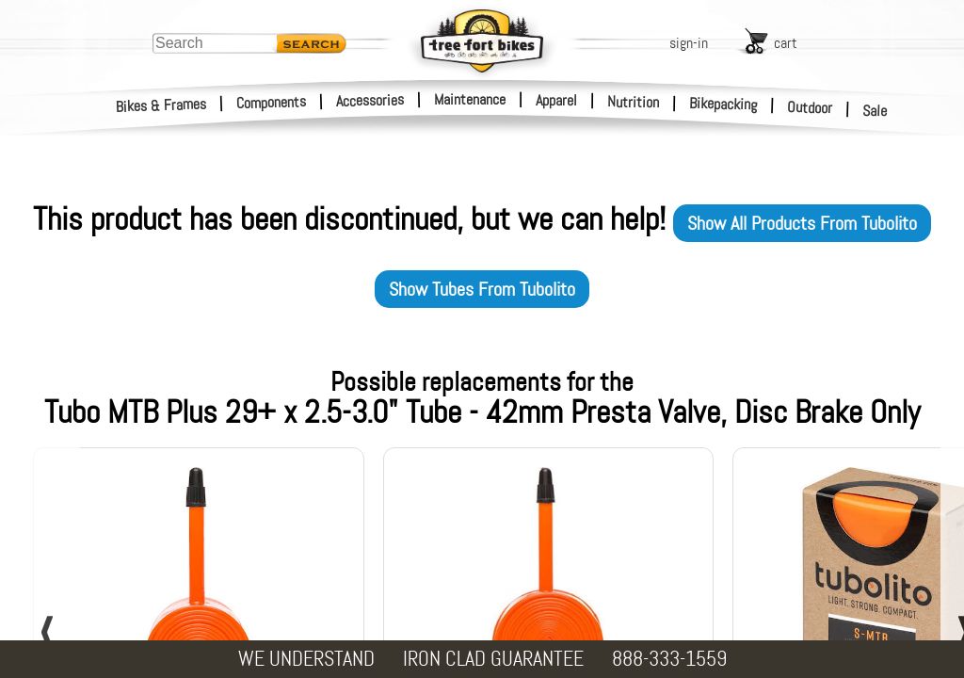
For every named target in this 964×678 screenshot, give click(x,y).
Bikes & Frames (161, 105)
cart (785, 43)
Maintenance (470, 99)
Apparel (556, 100)
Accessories (370, 100)
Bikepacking (723, 104)
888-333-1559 (669, 658)
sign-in (688, 43)
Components (271, 102)
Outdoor (810, 107)
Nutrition (633, 101)
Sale (875, 111)
